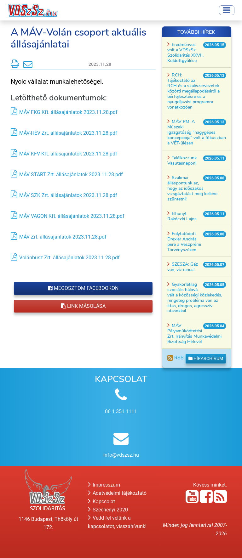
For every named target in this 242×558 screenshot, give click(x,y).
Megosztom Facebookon (83, 288)
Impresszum (104, 485)
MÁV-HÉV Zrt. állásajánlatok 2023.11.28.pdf (68, 133)
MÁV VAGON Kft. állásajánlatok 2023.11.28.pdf (71, 216)
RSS (175, 358)
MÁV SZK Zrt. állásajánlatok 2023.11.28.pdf (68, 195)
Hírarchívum (205, 358)
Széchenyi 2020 (108, 510)
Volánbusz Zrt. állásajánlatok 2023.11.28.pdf (69, 258)
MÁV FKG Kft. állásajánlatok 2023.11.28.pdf (68, 112)
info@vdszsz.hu (121, 455)
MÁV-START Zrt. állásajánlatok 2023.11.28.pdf (71, 175)
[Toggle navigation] (226, 10)
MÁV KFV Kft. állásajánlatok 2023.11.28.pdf (68, 154)
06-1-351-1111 (121, 411)
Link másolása (83, 306)
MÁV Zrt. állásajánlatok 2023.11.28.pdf (63, 237)
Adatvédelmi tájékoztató (117, 493)
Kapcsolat (101, 501)
